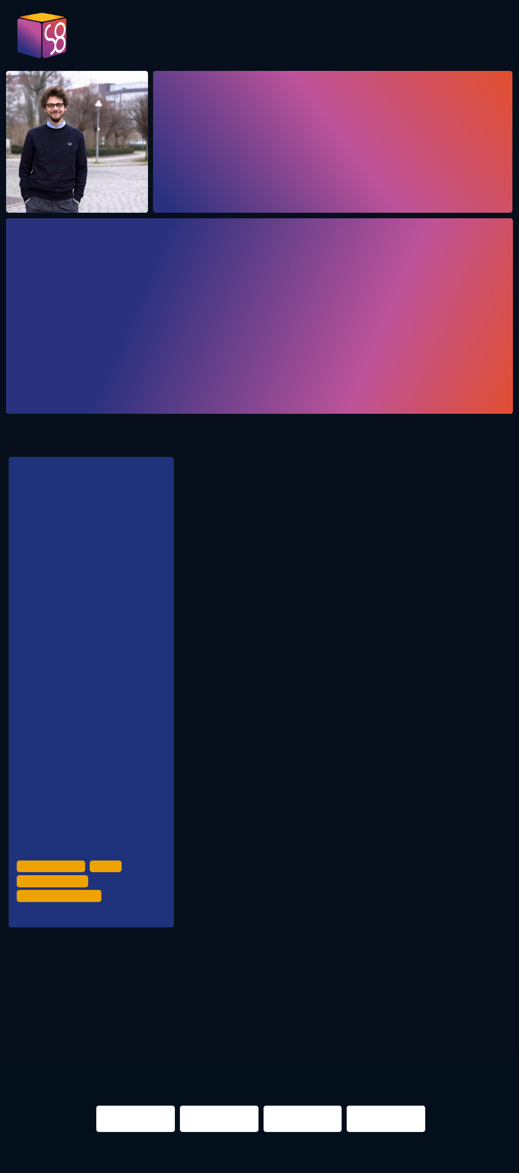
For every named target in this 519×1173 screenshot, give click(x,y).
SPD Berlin (73, 681)
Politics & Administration (61, 928)
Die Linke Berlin (81, 721)
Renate (42, 947)
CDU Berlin (74, 600)
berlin (371, 1011)
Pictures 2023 (153, 39)
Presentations (370, 36)
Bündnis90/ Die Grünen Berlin (103, 640)
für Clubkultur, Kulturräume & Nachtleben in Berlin (76, 538)
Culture (109, 900)
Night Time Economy (54, 914)
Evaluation (286, 36)
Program (217, 36)
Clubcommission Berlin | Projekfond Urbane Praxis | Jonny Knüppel (109, 841)
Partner (446, 36)
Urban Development (52, 900)
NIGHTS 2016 (464, 1011)
